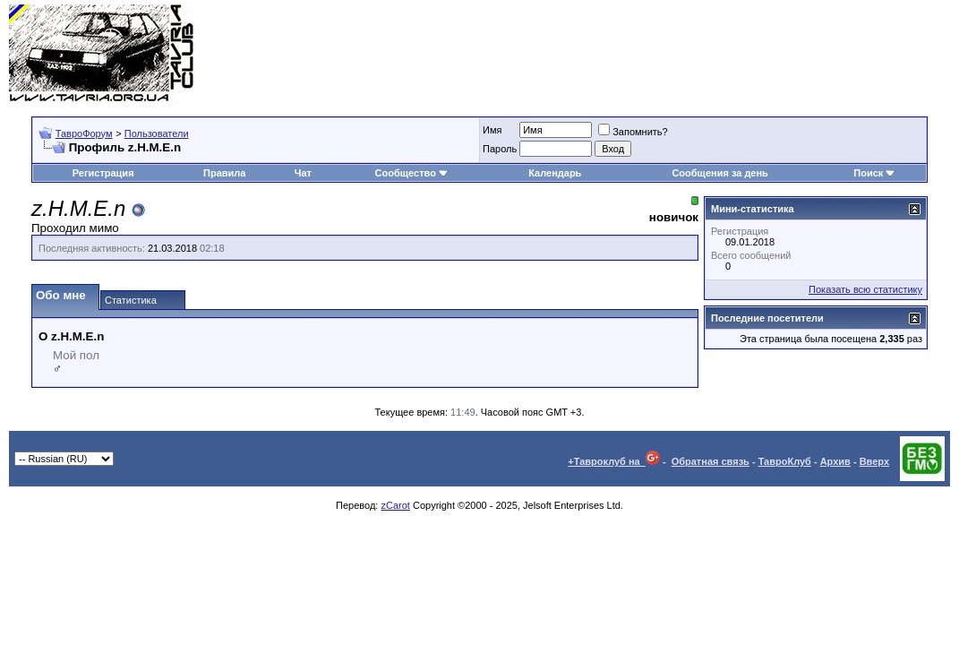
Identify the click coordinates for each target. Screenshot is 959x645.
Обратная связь (710, 461)
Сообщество (412, 173)
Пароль (500, 148)
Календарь (554, 173)
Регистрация (103, 173)
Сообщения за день (719, 173)
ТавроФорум (84, 133)
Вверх (874, 461)
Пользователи (156, 133)
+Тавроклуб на (614, 461)
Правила (224, 173)
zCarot (395, 505)
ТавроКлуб (784, 461)
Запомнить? (633, 131)
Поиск (874, 173)
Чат (303, 173)
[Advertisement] (624, 53)
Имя (492, 130)
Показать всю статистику (865, 289)
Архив (835, 461)
